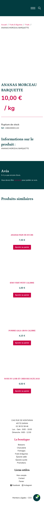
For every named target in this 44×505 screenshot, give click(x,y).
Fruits (27, 25)
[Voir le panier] (36, 497)
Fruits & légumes (16, 25)
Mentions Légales (19, 498)
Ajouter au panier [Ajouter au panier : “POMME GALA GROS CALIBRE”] (22, 343)
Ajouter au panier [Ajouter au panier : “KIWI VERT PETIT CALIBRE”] (22, 295)
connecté (17, 180)
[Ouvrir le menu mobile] (33, 8)
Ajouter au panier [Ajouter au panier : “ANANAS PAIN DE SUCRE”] (22, 247)
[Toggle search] (39, 8)
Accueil (4, 25)
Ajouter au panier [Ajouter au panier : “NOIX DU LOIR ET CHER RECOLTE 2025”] (22, 391)
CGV (30, 498)
